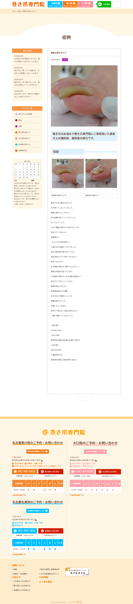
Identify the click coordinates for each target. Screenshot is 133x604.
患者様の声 (22, 150)
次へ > (117, 398)
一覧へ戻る (84, 398)
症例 (19, 11)
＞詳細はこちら (55, 466)
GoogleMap (48, 460)
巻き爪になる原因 (25, 114)
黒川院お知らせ (24, 132)
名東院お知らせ (24, 144)
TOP (13, 11)
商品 (20, 120)
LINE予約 (98, 4)
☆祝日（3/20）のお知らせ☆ (23, 204)
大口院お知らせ (24, 138)
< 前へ (51, 398)
